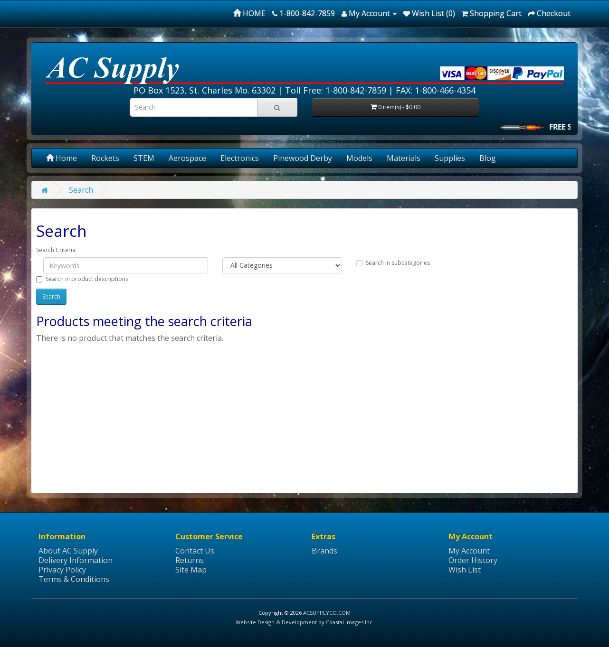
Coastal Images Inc (349, 622)
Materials (403, 158)
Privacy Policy (62, 569)
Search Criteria (56, 250)
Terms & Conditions (73, 579)
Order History (472, 560)
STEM (143, 158)
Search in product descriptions (82, 279)
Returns (189, 560)
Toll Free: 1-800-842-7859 (335, 90)
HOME (249, 13)
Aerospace (187, 158)
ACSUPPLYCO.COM (327, 612)
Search (81, 190)
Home (61, 158)
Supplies (450, 158)
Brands (324, 550)
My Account (469, 550)
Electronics (239, 158)
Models (359, 158)
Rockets (105, 158)
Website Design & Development (276, 622)
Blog (487, 158)
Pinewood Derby (302, 158)
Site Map (191, 569)
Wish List (464, 569)
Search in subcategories (393, 263)
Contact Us (194, 550)
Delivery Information (75, 560)
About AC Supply (68, 550)
